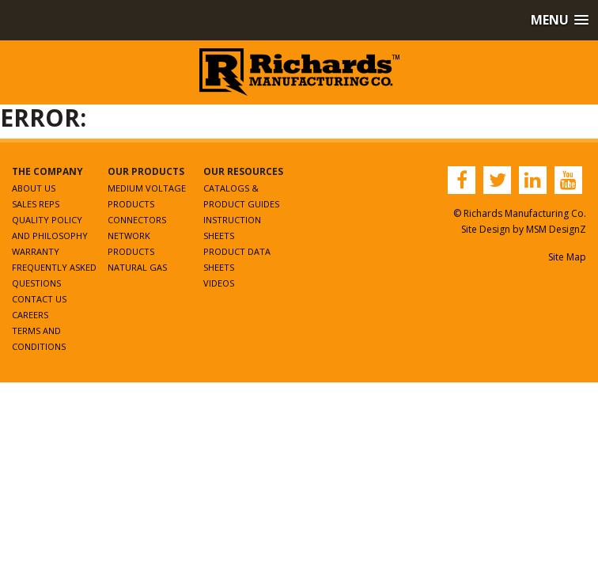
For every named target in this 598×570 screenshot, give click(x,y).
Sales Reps (35, 204)
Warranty (35, 251)
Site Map (567, 257)
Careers (30, 315)
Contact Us (39, 299)
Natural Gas (137, 267)
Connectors (137, 220)
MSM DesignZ (556, 229)
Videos (218, 283)
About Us (33, 188)
